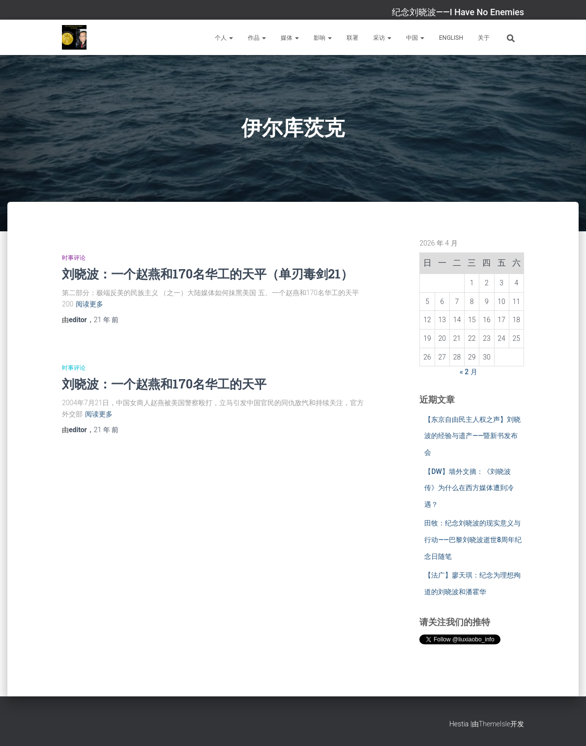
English (451, 37)
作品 (257, 37)
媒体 (290, 37)
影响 (323, 37)
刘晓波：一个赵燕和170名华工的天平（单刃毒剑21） (207, 274)
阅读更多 (89, 304)
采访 (382, 37)
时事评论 (74, 257)
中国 (415, 37)
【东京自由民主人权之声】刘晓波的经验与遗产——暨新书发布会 (472, 435)
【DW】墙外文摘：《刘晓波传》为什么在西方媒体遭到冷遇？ (469, 488)
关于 (484, 37)
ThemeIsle (494, 724)
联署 (352, 37)
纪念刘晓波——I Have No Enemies (458, 12)
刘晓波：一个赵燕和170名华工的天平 (164, 384)
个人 (224, 37)
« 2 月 (468, 372)
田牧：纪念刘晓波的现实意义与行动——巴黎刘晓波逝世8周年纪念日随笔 (473, 539)
